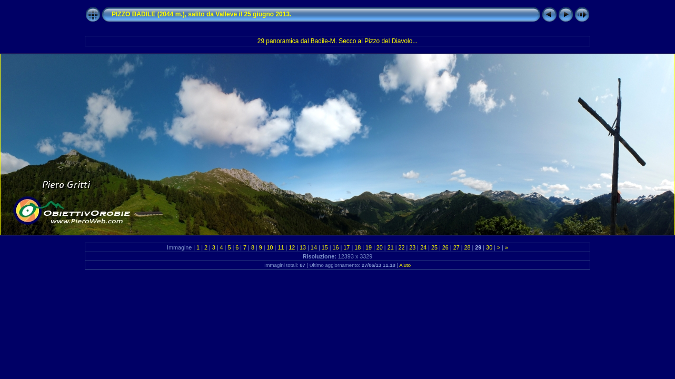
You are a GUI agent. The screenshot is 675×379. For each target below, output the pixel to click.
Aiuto (405, 265)
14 (314, 247)
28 (467, 247)
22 (401, 247)
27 (456, 247)
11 (280, 247)
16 (336, 247)
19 (368, 247)
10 (270, 247)
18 (357, 247)
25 (434, 247)
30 (489, 247)
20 (379, 247)
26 (445, 247)
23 (412, 247)
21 (390, 247)
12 (291, 247)
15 (325, 247)
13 (302, 247)
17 (346, 247)
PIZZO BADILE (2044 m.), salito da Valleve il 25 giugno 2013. (201, 14)
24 (423, 247)
